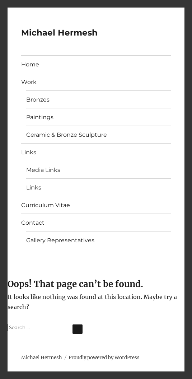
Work (29, 82)
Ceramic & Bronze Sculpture (66, 134)
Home (30, 64)
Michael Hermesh (59, 33)
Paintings (39, 117)
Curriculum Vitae (45, 205)
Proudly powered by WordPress (104, 358)
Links (28, 152)
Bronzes (38, 99)
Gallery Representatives (60, 240)
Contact (33, 222)
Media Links (43, 170)
